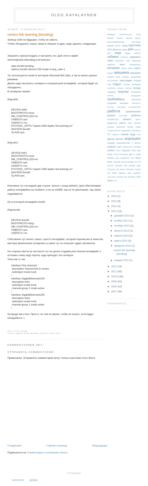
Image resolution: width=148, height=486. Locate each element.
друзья (137, 49)
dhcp (134, 150)
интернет (113, 68)
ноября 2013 (121, 220)
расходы (123, 116)
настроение (112, 81)
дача (124, 49)
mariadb (116, 162)
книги (130, 68)
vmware (119, 177)
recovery (111, 169)
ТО (108, 134)
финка (111, 138)
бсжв (138, 34)
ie (134, 154)
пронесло (136, 103)
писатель (111, 88)
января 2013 (121, 260)
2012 (114, 266)
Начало (18, 480)
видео (138, 38)
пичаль (120, 88)
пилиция (136, 84)
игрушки (136, 60)
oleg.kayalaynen (74, 15)
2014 (114, 206)
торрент (115, 134)
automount (127, 147)
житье (137, 53)
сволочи (120, 127)
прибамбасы (116, 99)
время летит (114, 45)
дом (131, 49)
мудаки (110, 77)
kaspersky (125, 158)
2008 (114, 286)
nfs (139, 162)
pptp (138, 166)
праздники (136, 96)
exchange (123, 154)
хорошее (132, 138)
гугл (109, 49)
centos (43, 333)
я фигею (136, 143)
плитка (128, 88)
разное (111, 115)
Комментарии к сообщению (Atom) (47, 452)
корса (137, 68)
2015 (114, 201)
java (117, 158)
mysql (130, 161)
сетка (27, 333)
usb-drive (111, 177)
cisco (51, 333)
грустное (135, 45)
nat (135, 162)
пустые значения (116, 107)
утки (138, 134)
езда (118, 52)
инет (122, 64)
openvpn (119, 166)
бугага (110, 38)
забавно (113, 56)
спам (138, 127)
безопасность (125, 34)
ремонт (127, 119)
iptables (110, 158)
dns (139, 150)
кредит (110, 73)
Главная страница (56, 445)
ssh (108, 173)
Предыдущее (99, 445)
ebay (109, 154)
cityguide (126, 150)
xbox (110, 180)
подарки (111, 92)
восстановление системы (124, 42)
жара (127, 53)
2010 (114, 276)
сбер (130, 123)
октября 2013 (122, 225)
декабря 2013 (122, 215)
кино (124, 68)
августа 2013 (122, 230)
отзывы (126, 84)
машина (121, 72)
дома (34, 480)
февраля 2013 (122, 245)
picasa (132, 165)
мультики (135, 76)
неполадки (126, 80)
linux (58, 333)
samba (137, 169)
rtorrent (130, 169)
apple (119, 147)
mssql (123, 162)
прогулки (136, 99)
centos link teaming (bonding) (30, 34)
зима (110, 60)
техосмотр (135, 131)
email (115, 154)
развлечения (133, 111)
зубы (128, 61)
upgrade (136, 173)
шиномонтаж (123, 143)
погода (137, 88)
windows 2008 (134, 177)
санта (122, 122)
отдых (117, 84)
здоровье (135, 56)
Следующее (14, 445)
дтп (109, 53)
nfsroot (110, 166)
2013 (114, 211)
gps (131, 154)
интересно (135, 64)
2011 (114, 271)
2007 (114, 291)
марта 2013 (121, 240)
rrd (117, 169)
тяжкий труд (127, 134)
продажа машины (117, 103)
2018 (114, 196)
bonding (35, 333)
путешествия (134, 107)
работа (19, 333)
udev (129, 173)
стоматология (113, 131)
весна (129, 38)
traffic (114, 173)
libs (132, 158)
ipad (138, 154)
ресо (138, 119)
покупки (123, 91)
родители (112, 123)
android (111, 146)
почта (110, 95)
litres (109, 161)
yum (115, 181)
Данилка (117, 49)
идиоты (111, 64)
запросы (124, 57)
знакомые (119, 61)
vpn (125, 177)
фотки (119, 138)
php (125, 166)
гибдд (125, 45)
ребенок (136, 115)
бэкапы (120, 38)
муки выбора (122, 77)
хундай (111, 143)
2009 (114, 281)
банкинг (111, 34)
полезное (135, 92)
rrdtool (122, 169)
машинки (135, 72)
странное (125, 130)
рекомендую (113, 119)
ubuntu (122, 173)
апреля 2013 (121, 235)
